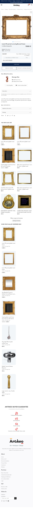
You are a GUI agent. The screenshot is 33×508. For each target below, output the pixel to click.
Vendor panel (4, 488)
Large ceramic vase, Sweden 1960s (8, 391)
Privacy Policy (4, 463)
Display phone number (17, 81)
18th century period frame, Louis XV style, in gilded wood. (24, 165)
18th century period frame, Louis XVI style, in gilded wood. (24, 188)
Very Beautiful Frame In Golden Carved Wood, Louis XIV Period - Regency (8, 293)
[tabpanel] (16, 113)
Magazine (3, 494)
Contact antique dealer (24, 68)
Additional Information (16, 109)
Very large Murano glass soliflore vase (7, 342)
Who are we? (3, 459)
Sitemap (2, 467)
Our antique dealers (5, 478)
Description (16, 91)
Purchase (16, 64)
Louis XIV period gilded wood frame (7, 142)
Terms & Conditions (5, 461)
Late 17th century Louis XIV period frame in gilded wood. (7, 188)
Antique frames (16, 220)
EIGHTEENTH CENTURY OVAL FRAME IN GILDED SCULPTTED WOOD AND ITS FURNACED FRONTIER (8, 211)
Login (2, 480)
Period (3, 49)
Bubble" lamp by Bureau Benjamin (7, 367)
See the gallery (9, 85)
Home (2, 457)
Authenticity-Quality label (6, 474)
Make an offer (9, 68)
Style (3, 50)
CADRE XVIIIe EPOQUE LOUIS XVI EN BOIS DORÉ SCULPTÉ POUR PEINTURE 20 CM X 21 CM (24, 211)
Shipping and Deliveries (5, 476)
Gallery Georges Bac (6, 246)
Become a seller (4, 486)
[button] (31, 26)
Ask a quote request (7, 60)
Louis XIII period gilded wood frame (23, 142)
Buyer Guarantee (4, 472)
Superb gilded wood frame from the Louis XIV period (8, 165)
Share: (2, 115)
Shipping (16, 112)
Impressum (3, 465)
